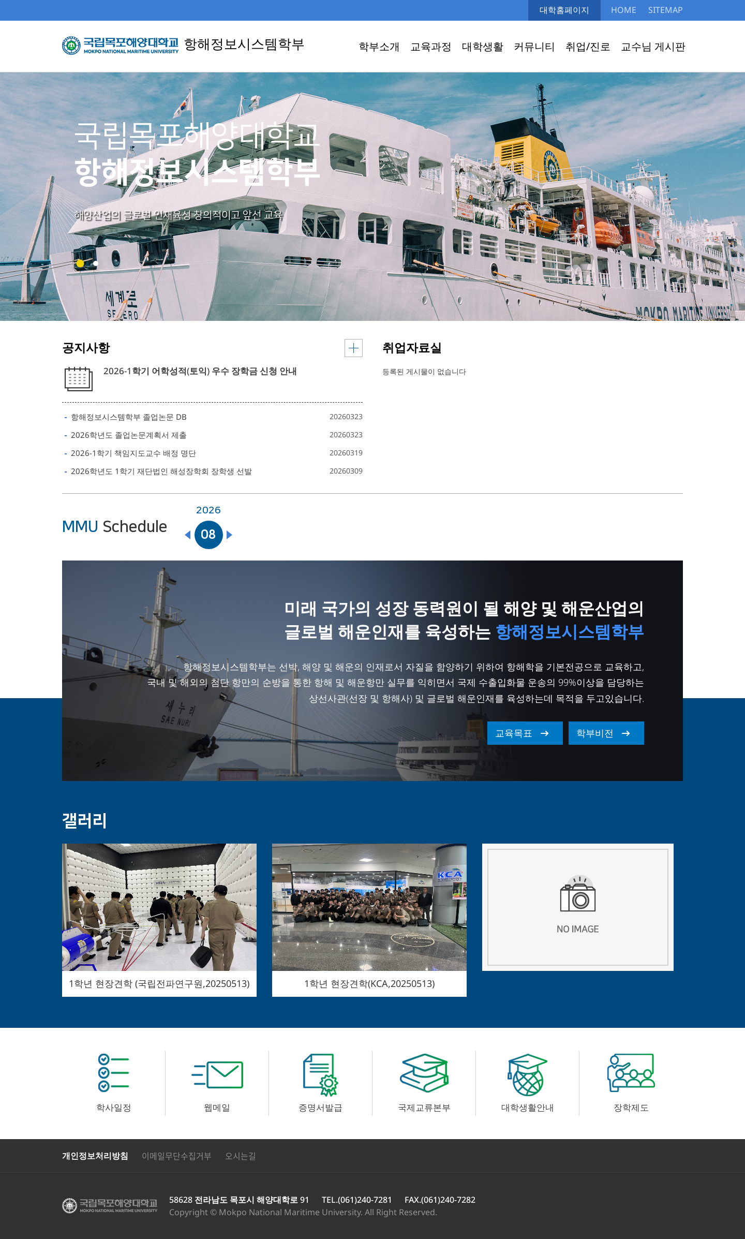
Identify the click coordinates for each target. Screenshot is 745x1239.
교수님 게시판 (653, 46)
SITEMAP (665, 10)
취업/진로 (587, 46)
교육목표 (513, 733)
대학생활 (482, 46)
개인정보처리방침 (95, 1155)
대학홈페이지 (564, 10)
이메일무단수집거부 (177, 1155)
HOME (623, 10)
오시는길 (240, 1155)
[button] (80, 264)
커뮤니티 (534, 46)
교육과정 (431, 46)
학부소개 (379, 46)
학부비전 (595, 733)
